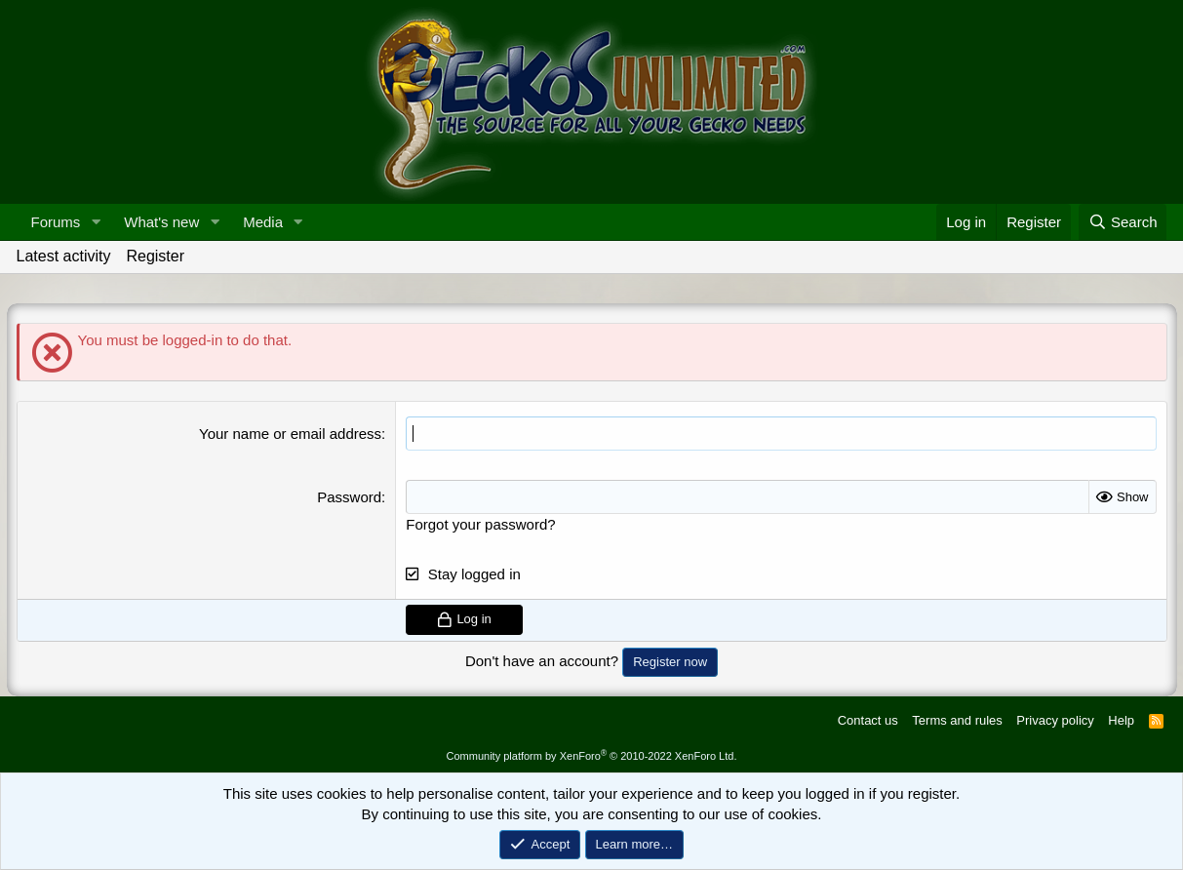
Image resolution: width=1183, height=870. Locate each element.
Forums (56, 222)
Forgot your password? (480, 524)
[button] (95, 222)
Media (263, 222)
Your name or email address (290, 433)
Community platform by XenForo (592, 756)
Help (1121, 720)
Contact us (868, 720)
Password (349, 497)
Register (155, 256)
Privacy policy (1054, 720)
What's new (161, 222)
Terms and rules (957, 720)
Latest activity (64, 256)
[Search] (1123, 222)
